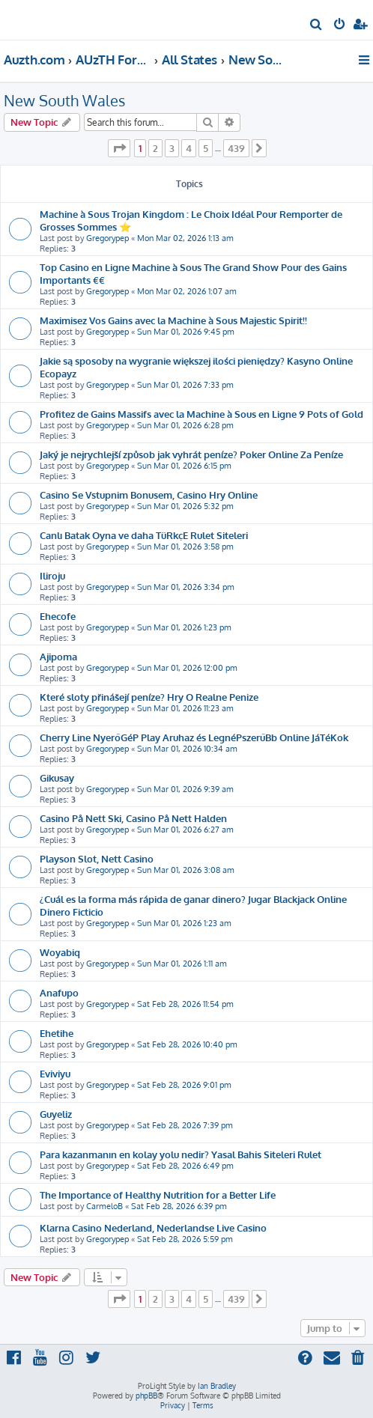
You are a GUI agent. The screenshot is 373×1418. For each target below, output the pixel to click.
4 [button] (189, 148)
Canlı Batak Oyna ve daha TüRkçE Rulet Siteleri (144, 535)
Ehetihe (56, 1032)
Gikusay (57, 777)
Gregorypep (107, 238)
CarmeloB (104, 1206)
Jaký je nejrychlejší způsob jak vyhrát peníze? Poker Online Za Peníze (191, 454)
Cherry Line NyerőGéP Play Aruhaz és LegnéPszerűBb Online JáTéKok (194, 737)
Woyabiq (60, 952)
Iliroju (52, 575)
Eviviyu (55, 1073)
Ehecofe (58, 615)
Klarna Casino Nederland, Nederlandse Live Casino (153, 1227)
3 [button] (172, 148)
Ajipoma (58, 656)
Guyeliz (56, 1113)
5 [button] (205, 148)
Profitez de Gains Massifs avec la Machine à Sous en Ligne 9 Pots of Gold (201, 413)
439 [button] (236, 148)
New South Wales (64, 100)
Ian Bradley (217, 1385)
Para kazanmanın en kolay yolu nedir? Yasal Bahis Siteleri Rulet (180, 1154)
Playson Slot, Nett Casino (97, 858)
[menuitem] (316, 25)
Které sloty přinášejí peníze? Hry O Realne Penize (149, 696)
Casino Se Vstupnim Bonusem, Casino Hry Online (149, 494)
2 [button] (155, 148)
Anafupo (59, 992)
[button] (119, 148)
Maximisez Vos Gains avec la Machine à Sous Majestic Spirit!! (173, 320)
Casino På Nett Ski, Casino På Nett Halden (133, 818)
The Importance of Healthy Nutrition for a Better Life (158, 1194)
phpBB (146, 1395)
